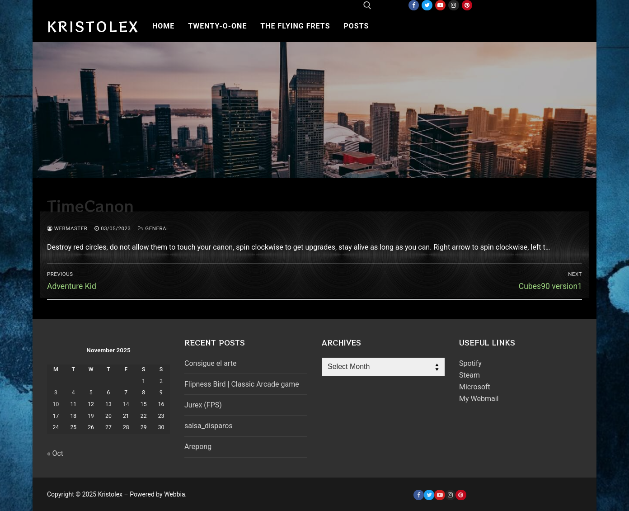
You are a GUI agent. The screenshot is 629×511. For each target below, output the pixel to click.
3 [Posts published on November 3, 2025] (55, 392)
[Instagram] (453, 5)
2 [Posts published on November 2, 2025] (161, 381)
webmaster (67, 228)
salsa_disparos (208, 425)
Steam (469, 375)
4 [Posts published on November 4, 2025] (73, 392)
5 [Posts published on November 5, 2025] (91, 392)
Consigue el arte (210, 363)
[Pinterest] (467, 5)
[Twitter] (427, 5)
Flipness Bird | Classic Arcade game (241, 384)
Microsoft (474, 387)
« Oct (55, 453)
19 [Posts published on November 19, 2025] (91, 416)
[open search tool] (367, 5)
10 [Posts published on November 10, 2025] (56, 404)
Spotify (470, 363)
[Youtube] (440, 5)
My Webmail (478, 398)
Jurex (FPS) (203, 405)
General (153, 228)
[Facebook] (413, 5)
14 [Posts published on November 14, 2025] (126, 404)
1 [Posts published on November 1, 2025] (143, 381)
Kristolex (93, 26)
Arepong (197, 446)
